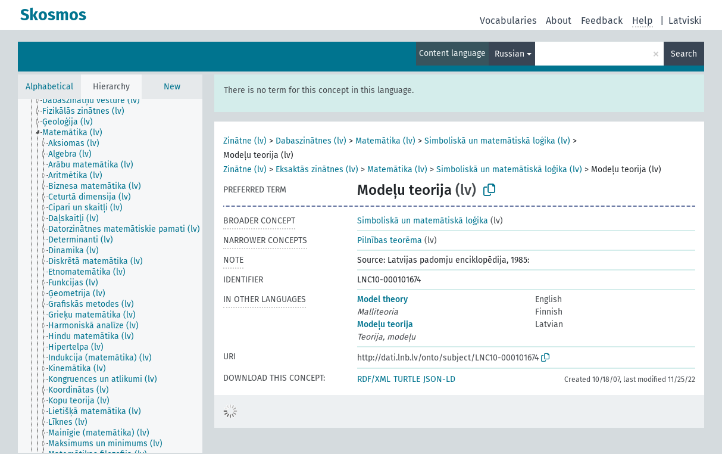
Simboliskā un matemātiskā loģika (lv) (497, 141)
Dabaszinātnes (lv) (311, 141)
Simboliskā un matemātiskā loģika (422, 221)
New (172, 87)
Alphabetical (49, 87)
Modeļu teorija (385, 324)
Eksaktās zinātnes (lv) (317, 169)
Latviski (685, 20)
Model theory (382, 299)
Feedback (602, 20)
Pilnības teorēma (389, 240)
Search (684, 54)
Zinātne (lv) (245, 141)
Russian (509, 54)
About (558, 20)
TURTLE (406, 379)
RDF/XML (373, 379)
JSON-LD (439, 379)
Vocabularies (508, 20)
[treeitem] (96, 100)
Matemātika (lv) (385, 141)
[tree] (110, 276)
